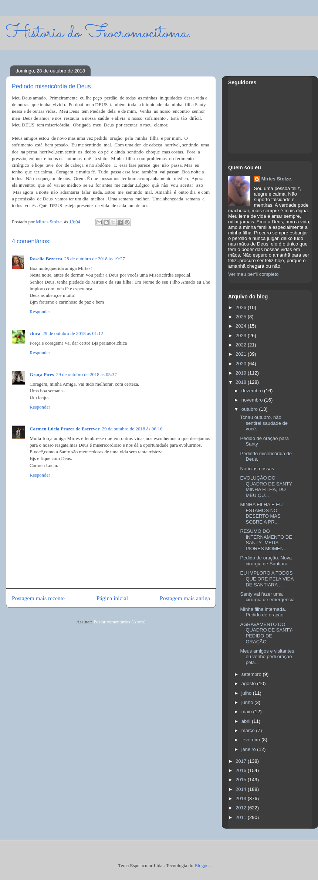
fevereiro (251, 739)
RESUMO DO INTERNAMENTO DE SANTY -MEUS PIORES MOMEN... (266, 539)
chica (35, 333)
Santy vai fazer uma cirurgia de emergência (267, 597)
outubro (250, 409)
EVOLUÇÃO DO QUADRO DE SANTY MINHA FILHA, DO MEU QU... (266, 486)
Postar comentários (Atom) (120, 622)
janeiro (249, 749)
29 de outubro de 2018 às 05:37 (86, 374)
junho (247, 702)
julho (247, 693)
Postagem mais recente (38, 598)
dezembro (252, 390)
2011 (242, 817)
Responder (40, 311)
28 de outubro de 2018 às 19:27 (94, 258)
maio (247, 711)
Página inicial (112, 598)
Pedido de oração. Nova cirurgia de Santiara (265, 560)
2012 (242, 807)
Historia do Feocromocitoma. (98, 33)
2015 (242, 779)
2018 (242, 382)
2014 (242, 789)
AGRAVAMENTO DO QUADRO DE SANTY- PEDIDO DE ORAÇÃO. (266, 633)
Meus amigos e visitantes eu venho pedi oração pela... (267, 656)
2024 (242, 326)
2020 (242, 363)
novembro (252, 400)
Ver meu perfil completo (253, 274)
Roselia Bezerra (46, 258)
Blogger (202, 865)
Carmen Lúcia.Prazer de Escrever (64, 428)
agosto (249, 683)
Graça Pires (42, 374)
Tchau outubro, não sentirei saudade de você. (263, 422)
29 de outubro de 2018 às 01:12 (73, 333)
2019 (242, 373)
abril (246, 721)
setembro (252, 674)
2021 (242, 354)
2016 (242, 770)
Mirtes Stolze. (276, 179)
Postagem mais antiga (185, 598)
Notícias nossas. (257, 468)
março (248, 730)
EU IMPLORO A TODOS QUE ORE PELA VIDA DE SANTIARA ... (266, 578)
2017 (242, 761)
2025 (242, 316)
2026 (242, 307)
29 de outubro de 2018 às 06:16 (132, 428)
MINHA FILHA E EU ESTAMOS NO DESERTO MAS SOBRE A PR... (261, 513)
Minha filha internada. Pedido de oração (263, 612)
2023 (242, 335)
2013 (242, 798)
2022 (242, 345)
